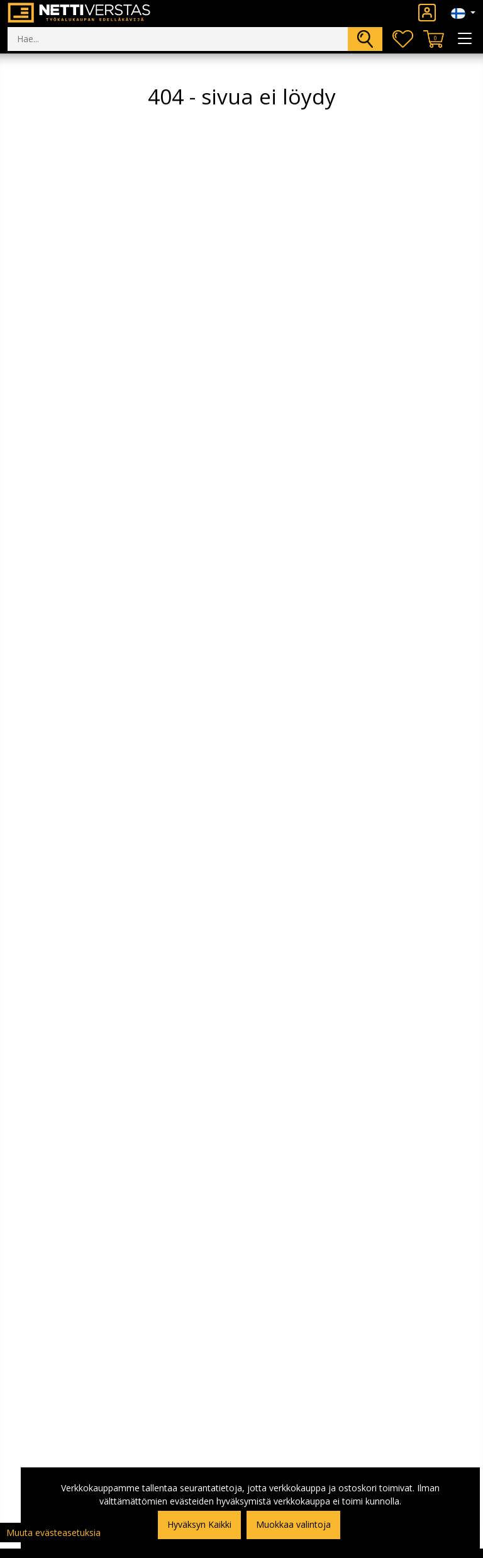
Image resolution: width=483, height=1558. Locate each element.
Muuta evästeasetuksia (53, 1532)
